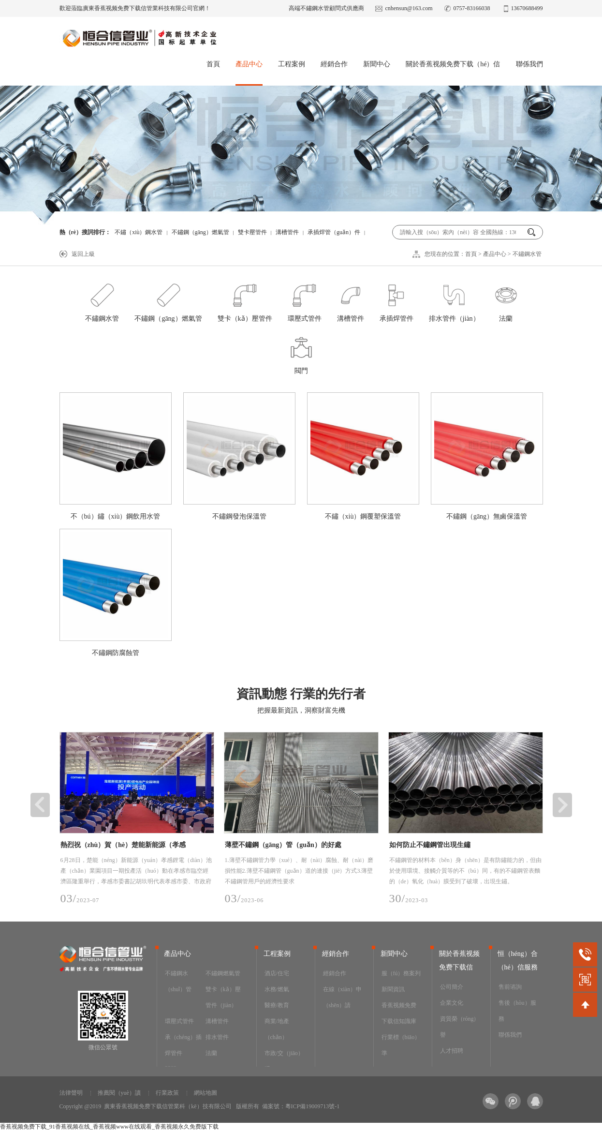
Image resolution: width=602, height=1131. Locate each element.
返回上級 (83, 254)
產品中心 (249, 64)
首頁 (213, 64)
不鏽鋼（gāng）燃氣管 (200, 232)
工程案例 (291, 64)
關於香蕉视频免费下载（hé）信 (453, 64)
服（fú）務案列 (401, 973)
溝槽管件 (287, 232)
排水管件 (217, 1037)
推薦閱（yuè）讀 (119, 1092)
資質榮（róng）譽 (460, 1026)
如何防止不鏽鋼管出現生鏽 (429, 844)
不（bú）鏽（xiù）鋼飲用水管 (116, 516)
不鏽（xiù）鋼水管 (138, 232)
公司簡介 (451, 986)
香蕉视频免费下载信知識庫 (399, 1013)
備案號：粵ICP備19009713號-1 (301, 1106)
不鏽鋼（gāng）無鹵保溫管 (486, 516)
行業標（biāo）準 (401, 1045)
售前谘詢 (510, 986)
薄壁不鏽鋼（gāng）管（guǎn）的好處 (283, 844)
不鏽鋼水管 (527, 254)
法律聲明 (71, 1092)
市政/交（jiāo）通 (284, 1061)
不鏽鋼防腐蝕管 (115, 652)
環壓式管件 (305, 300)
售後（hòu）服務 (517, 1010)
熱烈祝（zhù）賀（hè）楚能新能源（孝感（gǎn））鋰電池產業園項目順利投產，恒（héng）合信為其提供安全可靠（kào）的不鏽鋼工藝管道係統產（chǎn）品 (133, 846)
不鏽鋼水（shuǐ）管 (178, 981)
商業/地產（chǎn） (276, 1029)
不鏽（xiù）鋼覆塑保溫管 (363, 516)
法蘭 (506, 300)
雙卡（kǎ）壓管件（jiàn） (223, 997)
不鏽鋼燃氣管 (223, 973)
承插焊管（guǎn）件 (334, 232)
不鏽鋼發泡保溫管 (239, 516)
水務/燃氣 (276, 989)
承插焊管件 (396, 300)
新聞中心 (376, 64)
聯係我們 (529, 64)
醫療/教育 (276, 1005)
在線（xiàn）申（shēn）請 (342, 997)
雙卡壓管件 (252, 232)
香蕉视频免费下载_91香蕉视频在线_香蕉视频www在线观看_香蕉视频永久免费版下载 (109, 1126)
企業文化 (451, 1002)
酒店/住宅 (276, 973)
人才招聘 (451, 1050)
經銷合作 (334, 64)
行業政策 (167, 1092)
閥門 (301, 352)
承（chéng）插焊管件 (183, 1045)
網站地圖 (205, 1092)
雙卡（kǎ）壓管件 (245, 300)
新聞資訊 (393, 989)
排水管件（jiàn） (454, 300)
